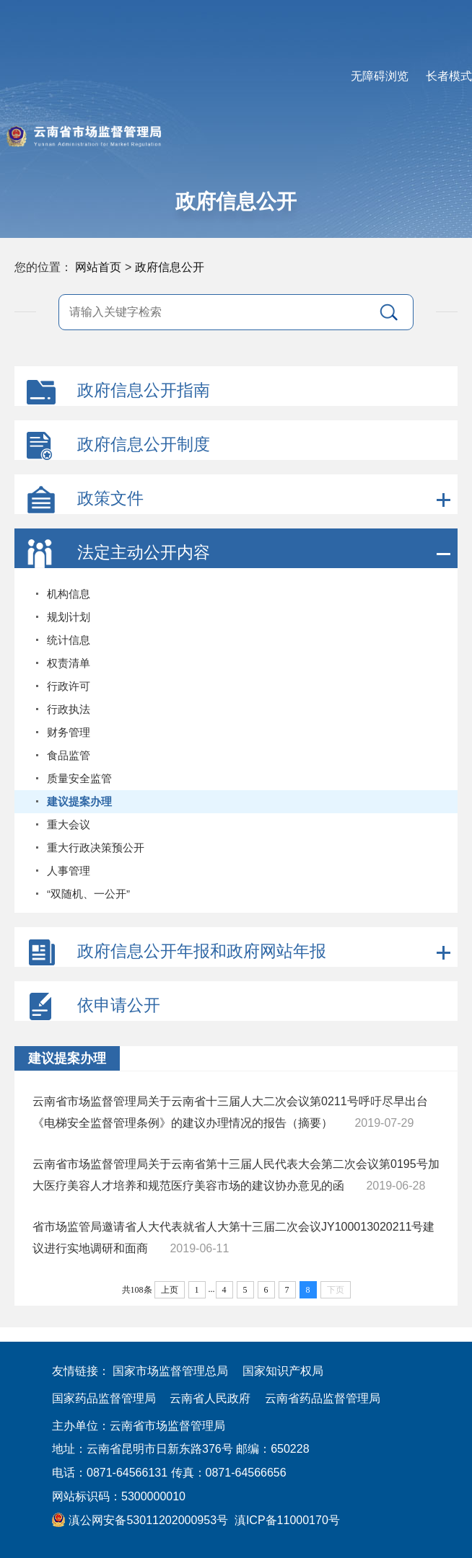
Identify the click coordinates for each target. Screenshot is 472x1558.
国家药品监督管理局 (104, 1398)
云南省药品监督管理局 (322, 1398)
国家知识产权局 (282, 1371)
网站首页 (98, 267)
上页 (169, 1290)
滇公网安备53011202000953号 (140, 1520)
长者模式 (449, 76)
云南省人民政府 (210, 1398)
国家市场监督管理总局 (170, 1371)
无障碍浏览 (379, 76)
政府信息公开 (169, 267)
